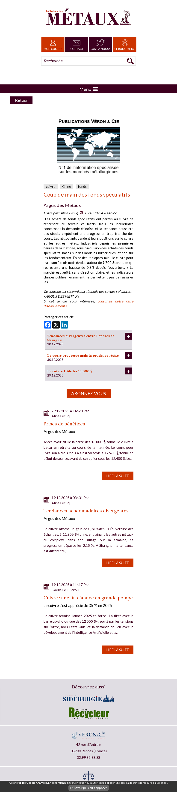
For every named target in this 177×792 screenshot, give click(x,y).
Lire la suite (117, 476)
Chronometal (124, 44)
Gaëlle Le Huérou (65, 590)
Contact (76, 44)
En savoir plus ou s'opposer (88, 788)
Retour (21, 100)
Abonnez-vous (88, 393)
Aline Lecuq (69, 213)
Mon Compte (53, 44)
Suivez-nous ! (100, 44)
